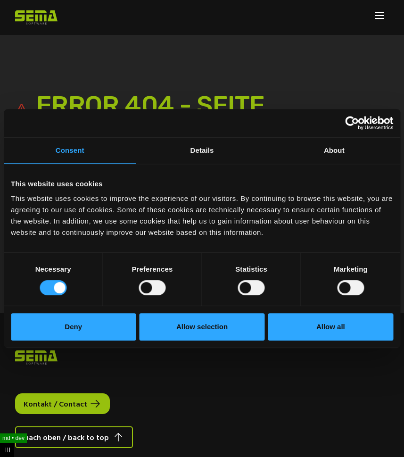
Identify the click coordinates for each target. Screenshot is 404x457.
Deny (73, 327)
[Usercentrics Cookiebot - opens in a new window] (352, 123)
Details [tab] (202, 150)
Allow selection (202, 327)
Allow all (330, 327)
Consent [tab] (70, 150)
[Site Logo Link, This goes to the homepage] (36, 17)
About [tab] (334, 150)
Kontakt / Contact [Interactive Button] (55, 403)
